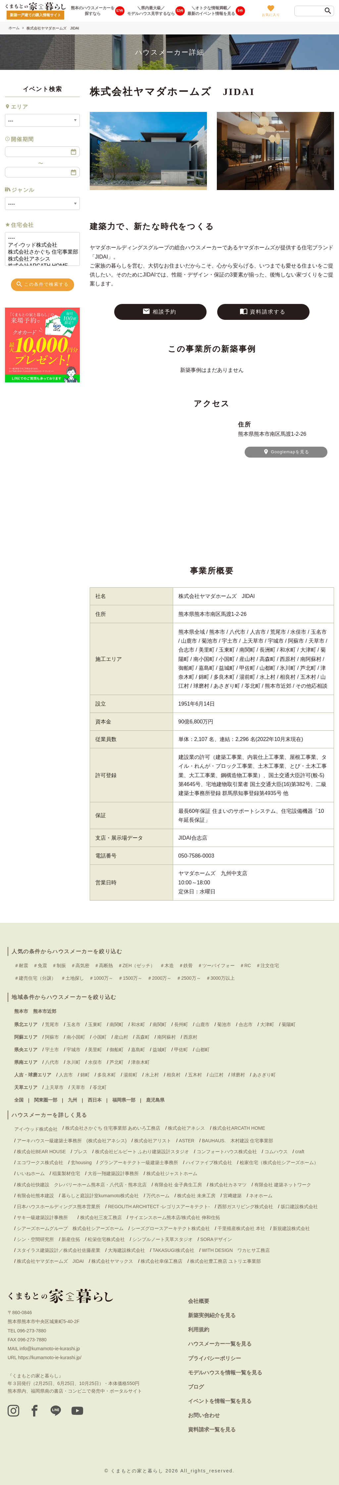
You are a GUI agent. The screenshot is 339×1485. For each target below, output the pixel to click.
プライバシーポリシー (214, 1358)
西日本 (95, 1100)
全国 (19, 1100)
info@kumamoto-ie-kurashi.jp (50, 1348)
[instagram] (14, 1411)
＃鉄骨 (186, 965)
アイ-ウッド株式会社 (40, 245)
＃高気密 (80, 965)
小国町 (100, 1037)
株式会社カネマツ (228, 1184)
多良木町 (106, 1074)
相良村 (173, 1074)
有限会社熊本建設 (35, 1195)
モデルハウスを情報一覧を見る (225, 1372)
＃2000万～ (159, 978)
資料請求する (263, 311)
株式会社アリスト (152, 1140)
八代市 (52, 1062)
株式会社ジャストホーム (171, 1173)
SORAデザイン (216, 1239)
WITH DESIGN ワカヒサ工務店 (238, 1250)
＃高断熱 (103, 965)
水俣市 (95, 1062)
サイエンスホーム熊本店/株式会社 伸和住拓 (174, 1217)
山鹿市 (203, 1024)
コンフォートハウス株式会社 (227, 1151)
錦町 (85, 1074)
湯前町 (130, 1074)
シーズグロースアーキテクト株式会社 (170, 1228)
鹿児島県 (155, 1100)
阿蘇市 (52, 1037)
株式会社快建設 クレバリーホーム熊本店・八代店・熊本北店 (82, 1184)
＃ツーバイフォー (216, 965)
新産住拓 (71, 1239)
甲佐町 (181, 1049)
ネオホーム (260, 1195)
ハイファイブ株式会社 (209, 1162)
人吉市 (66, 1074)
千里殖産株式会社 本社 (241, 1228)
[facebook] (35, 1411)
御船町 (116, 1049)
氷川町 (73, 1062)
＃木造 (167, 965)
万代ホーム (158, 1195)
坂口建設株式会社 (299, 1206)
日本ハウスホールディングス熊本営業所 (58, 1206)
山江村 (216, 1074)
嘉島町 (138, 1049)
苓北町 (100, 1087)
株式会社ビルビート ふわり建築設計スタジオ (142, 1151)
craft (299, 1151)
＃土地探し (72, 978)
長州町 (181, 1024)
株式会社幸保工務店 (161, 1261)
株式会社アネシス (40, 259)
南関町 (116, 1024)
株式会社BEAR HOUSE (41, 1151)
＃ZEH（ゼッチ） (136, 965)
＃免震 (40, 965)
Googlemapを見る (286, 451)
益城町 (160, 1049)
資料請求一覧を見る (212, 1429)
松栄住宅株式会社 (106, 1239)
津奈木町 (140, 1062)
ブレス (80, 1151)
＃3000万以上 (220, 978)
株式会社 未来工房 (196, 1195)
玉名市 (73, 1024)
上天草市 (54, 1087)
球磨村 (238, 1074)
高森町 (143, 1037)
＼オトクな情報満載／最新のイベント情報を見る (211, 11)
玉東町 (95, 1024)
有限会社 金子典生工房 (178, 1184)
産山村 (121, 1037)
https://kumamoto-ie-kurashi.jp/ (49, 1357)
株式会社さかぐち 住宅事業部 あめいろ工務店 (40, 252)
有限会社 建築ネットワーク (282, 1184)
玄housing (81, 1162)
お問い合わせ (204, 1415)
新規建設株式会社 (291, 1228)
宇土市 (52, 1049)
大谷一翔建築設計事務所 (113, 1173)
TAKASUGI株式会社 (173, 1250)
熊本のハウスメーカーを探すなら (93, 11)
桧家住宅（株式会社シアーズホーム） (279, 1162)
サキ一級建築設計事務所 (45, 1217)
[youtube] (79, 1411)
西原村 (190, 1037)
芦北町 (116, 1062)
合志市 (246, 1024)
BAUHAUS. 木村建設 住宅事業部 (240, 1140)
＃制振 (59, 965)
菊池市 (224, 1024)
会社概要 (198, 1301)
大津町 (267, 1024)
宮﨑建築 (232, 1195)
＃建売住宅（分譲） (35, 978)
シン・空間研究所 (35, 1239)
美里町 (95, 1049)
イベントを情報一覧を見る (220, 1401)
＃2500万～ (188, 978)
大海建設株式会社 (126, 1250)
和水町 (138, 1024)
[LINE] (57, 1411)
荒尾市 (52, 1024)
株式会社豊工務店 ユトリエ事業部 (225, 1261)
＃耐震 (21, 965)
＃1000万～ (101, 978)
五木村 (195, 1074)
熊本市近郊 (44, 1011)
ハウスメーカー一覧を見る (220, 1344)
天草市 (78, 1087)
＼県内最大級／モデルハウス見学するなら (151, 11)
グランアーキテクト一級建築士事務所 (138, 1162)
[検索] (328, 11)
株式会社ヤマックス (112, 1261)
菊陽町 (289, 1024)
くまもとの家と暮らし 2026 (145, 1470)
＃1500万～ (130, 978)
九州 (72, 1100)
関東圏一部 (45, 1100)
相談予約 (159, 311)
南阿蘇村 (166, 1037)
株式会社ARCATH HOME (239, 1128)
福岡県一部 (123, 1100)
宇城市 (73, 1049)
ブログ (196, 1387)
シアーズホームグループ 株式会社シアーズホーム (70, 1228)
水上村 (152, 1074)
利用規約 (198, 1329)
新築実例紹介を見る (212, 1315)
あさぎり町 (264, 1074)
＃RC (245, 965)
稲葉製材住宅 (66, 1173)
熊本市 (21, 1011)
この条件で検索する (42, 284)
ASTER (186, 1140)
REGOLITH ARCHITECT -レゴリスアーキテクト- (159, 1206)
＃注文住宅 (267, 965)
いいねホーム (31, 1173)
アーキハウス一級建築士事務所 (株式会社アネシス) (71, 1140)
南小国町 (76, 1037)
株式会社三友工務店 (101, 1217)
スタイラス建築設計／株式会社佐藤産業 (58, 1250)
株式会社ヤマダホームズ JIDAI (50, 1261)
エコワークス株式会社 (40, 1162)
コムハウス (276, 1151)
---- (40, 238)
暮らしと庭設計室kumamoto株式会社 (100, 1195)
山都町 (203, 1049)
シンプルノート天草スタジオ (162, 1239)
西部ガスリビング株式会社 (245, 1206)
